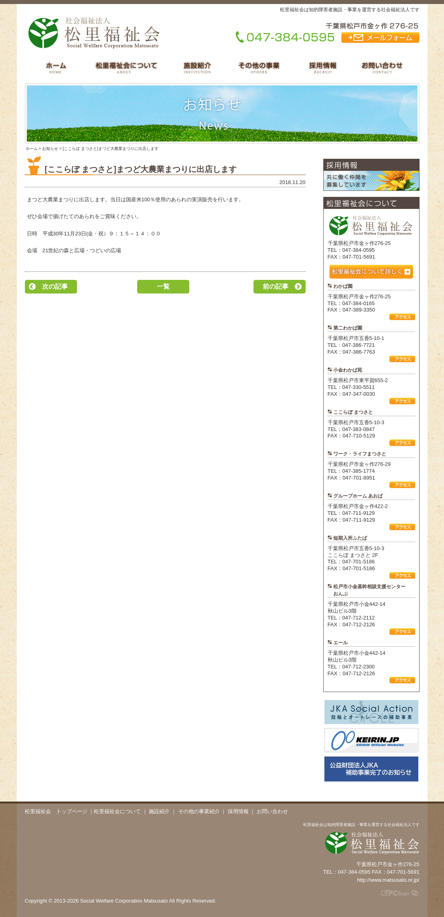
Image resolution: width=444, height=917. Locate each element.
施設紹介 (159, 811)
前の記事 (275, 286)
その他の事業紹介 (199, 811)
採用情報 (238, 811)
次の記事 (55, 286)
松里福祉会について (117, 811)
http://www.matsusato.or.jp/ (388, 880)
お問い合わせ (272, 811)
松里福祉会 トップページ (56, 811)
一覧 (163, 286)
